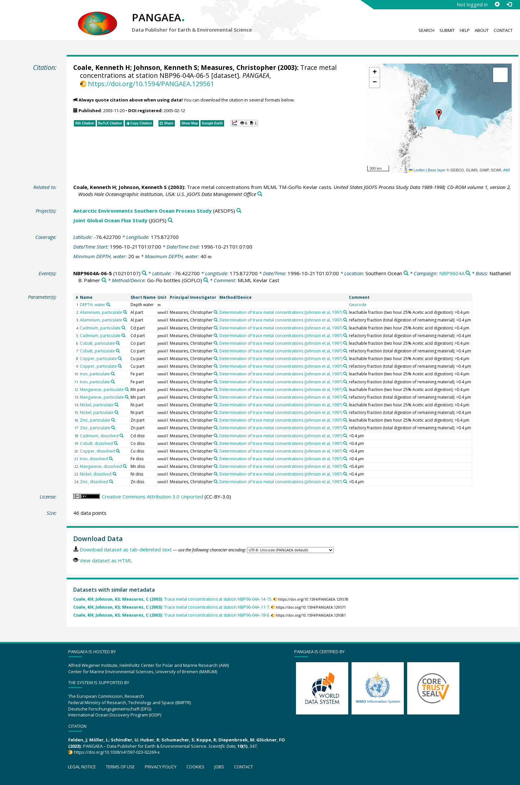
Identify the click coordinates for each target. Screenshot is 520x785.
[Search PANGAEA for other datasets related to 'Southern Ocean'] (405, 273)
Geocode (358, 304)
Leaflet (417, 170)
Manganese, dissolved (101, 466)
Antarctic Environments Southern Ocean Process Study (142, 210)
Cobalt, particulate (97, 343)
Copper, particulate (98, 358)
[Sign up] (497, 4)
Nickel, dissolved (96, 474)
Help (465, 30)
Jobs (219, 767)
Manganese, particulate (102, 389)
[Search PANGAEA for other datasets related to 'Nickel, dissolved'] (115, 474)
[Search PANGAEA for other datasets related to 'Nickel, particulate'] (117, 405)
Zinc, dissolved (94, 482)
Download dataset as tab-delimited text (126, 549)
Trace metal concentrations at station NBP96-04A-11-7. (171, 607)
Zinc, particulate (95, 420)
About (482, 30)
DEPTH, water (92, 304)
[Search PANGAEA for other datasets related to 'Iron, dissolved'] (111, 459)
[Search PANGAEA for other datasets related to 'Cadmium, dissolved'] (122, 436)
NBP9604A (451, 273)
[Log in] (509, 4)
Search (426, 30)
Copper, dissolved (97, 451)
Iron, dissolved (94, 459)
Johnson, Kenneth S (165, 67)
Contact (503, 30)
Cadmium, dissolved (99, 436)
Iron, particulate (95, 374)
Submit (447, 30)
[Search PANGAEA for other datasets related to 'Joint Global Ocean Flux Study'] (170, 220)
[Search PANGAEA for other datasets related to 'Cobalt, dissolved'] (116, 443)
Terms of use (120, 767)
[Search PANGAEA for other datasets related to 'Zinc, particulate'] (113, 420)
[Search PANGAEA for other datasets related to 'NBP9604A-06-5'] (144, 273)
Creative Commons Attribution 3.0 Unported (152, 496)
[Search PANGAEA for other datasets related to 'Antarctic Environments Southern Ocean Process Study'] (238, 210)
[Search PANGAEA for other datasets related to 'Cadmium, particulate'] (124, 328)
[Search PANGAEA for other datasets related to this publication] (259, 194)
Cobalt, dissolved (96, 443)
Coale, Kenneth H (101, 67)
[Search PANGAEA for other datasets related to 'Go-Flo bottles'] (205, 280)
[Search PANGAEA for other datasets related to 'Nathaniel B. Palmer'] (104, 280)
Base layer (436, 170)
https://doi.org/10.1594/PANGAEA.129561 (151, 83)
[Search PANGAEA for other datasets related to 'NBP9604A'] (467, 273)
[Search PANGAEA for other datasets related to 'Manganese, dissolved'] (125, 466)
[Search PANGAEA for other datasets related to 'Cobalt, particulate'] (118, 343)
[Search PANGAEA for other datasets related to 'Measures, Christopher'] (216, 312)
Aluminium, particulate (101, 312)
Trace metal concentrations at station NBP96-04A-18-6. (171, 615)
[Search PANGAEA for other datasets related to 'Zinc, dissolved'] (111, 482)
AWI (506, 170)
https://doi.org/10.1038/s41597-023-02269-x (117, 752)
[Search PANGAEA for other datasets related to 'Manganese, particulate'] (127, 389)
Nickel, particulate (97, 405)
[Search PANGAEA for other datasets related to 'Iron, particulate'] (113, 374)
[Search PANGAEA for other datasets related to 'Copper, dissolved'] (118, 451)
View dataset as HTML (106, 560)
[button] (438, 114)
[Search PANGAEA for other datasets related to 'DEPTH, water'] (108, 304)
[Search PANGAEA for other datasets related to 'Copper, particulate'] (120, 358)
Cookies (195, 767)
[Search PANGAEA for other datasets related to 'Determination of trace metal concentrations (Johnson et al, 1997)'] (345, 312)
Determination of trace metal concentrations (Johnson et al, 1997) (280, 312)
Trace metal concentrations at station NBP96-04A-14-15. (172, 599)
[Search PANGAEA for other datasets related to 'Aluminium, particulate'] (125, 312)
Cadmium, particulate (100, 328)
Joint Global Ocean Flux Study (110, 220)
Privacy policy (160, 767)
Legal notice (82, 767)
